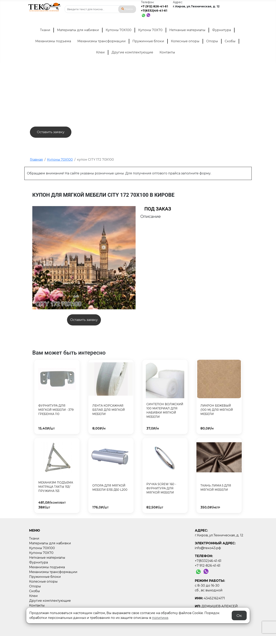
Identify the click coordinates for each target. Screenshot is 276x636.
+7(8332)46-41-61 (154, 10)
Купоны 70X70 (150, 30)
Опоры (212, 41)
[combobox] (100, 9)
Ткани (45, 30)
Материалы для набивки (78, 30)
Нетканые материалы (187, 30)
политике (160, 618)
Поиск (127, 9)
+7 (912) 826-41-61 (154, 6)
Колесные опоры (185, 41)
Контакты (167, 52)
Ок (239, 615)
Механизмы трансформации (101, 41)
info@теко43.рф (208, 548)
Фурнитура (221, 30)
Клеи (100, 52)
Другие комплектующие (132, 52)
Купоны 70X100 (118, 30)
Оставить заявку (50, 132)
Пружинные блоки (148, 41)
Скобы (230, 41)
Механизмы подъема (53, 41)
